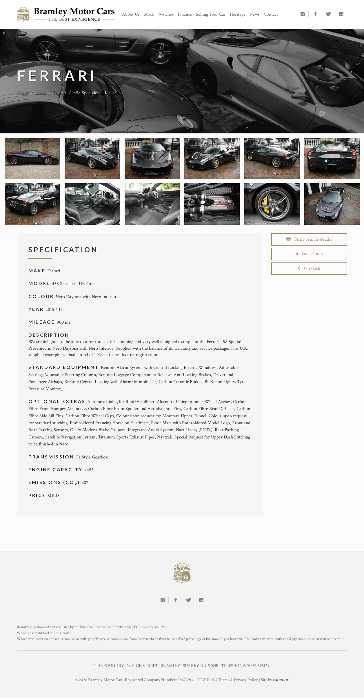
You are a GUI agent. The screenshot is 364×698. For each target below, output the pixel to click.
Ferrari (59, 93)
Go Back (309, 268)
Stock (149, 14)
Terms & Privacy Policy (238, 680)
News (255, 14)
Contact (271, 14)
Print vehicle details (309, 239)
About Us (131, 14)
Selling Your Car (211, 14)
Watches (166, 14)
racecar (280, 679)
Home (22, 93)
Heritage (237, 14)
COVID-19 (205, 680)
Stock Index (309, 254)
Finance (185, 14)
